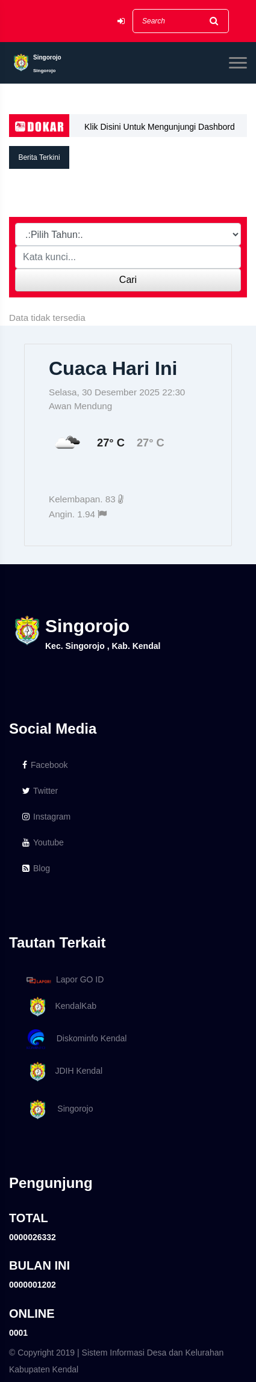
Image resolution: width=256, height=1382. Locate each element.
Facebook (44, 765)
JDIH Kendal (62, 1072)
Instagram (46, 816)
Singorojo (57, 1109)
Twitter (40, 791)
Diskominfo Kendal (75, 1039)
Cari (128, 280)
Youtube (43, 842)
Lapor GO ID (64, 980)
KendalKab (59, 1007)
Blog (36, 868)
